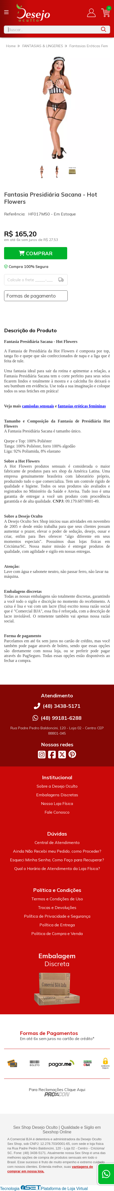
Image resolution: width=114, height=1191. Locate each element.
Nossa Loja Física (57, 803)
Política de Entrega (57, 924)
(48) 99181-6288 (61, 718)
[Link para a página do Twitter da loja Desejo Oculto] (62, 754)
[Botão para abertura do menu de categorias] (6, 12)
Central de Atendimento (57, 842)
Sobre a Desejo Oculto (57, 786)
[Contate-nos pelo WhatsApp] (106, 1174)
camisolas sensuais (38, 406)
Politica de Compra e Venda (57, 933)
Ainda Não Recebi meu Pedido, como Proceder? (57, 851)
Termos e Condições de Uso (57, 898)
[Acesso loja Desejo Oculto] (91, 12)
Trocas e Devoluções (57, 907)
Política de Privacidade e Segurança (57, 916)
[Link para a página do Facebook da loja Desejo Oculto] (52, 754)
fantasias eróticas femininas (82, 406)
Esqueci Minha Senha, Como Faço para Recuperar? (57, 859)
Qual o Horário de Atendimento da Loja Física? (57, 868)
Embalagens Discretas (57, 794)
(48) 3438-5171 (61, 706)
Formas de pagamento (31, 296)
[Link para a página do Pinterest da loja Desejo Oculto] (72, 754)
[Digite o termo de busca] (50, 29)
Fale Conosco (57, 812)
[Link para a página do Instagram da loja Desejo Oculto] (42, 754)
